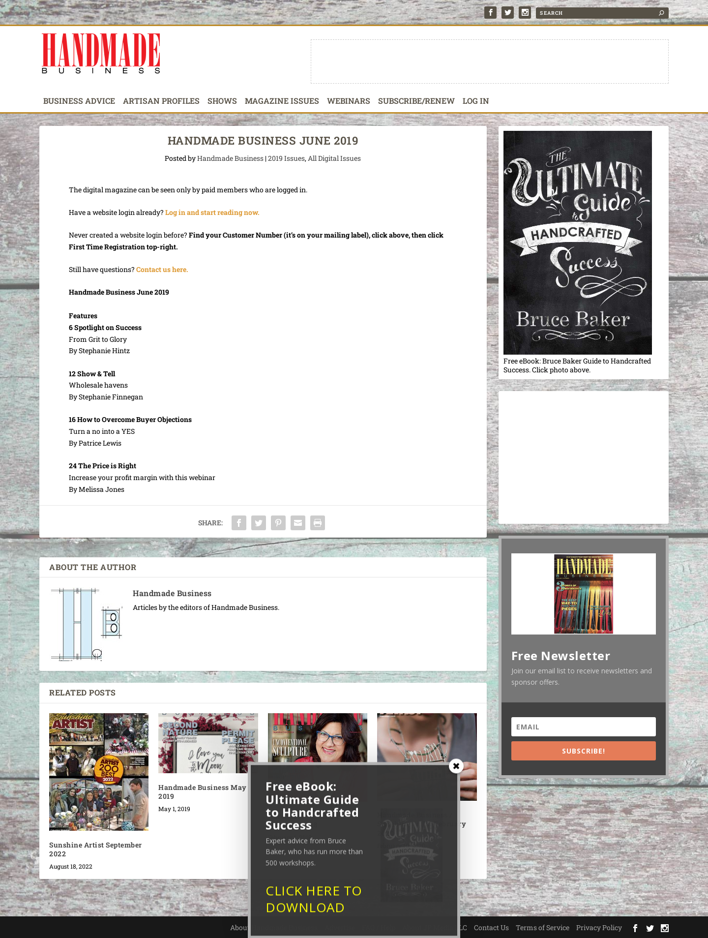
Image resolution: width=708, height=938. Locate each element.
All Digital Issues (334, 158)
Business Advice (79, 101)
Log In (476, 101)
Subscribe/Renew (416, 101)
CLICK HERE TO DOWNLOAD (314, 906)
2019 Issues (286, 158)
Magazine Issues (282, 101)
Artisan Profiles (161, 101)
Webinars (348, 101)
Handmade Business (230, 158)
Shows (222, 101)
